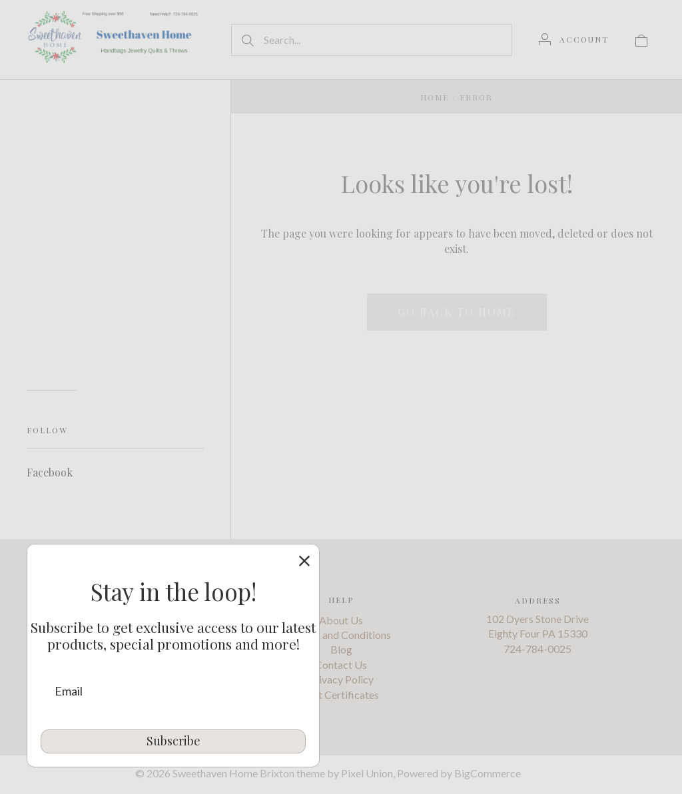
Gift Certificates (341, 694)
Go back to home (456, 312)
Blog (341, 650)
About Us (341, 620)
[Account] (574, 39)
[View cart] (641, 39)
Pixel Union (367, 773)
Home (434, 97)
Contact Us (341, 664)
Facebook (50, 472)
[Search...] (371, 40)
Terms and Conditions (341, 634)
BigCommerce (487, 773)
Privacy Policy (341, 679)
